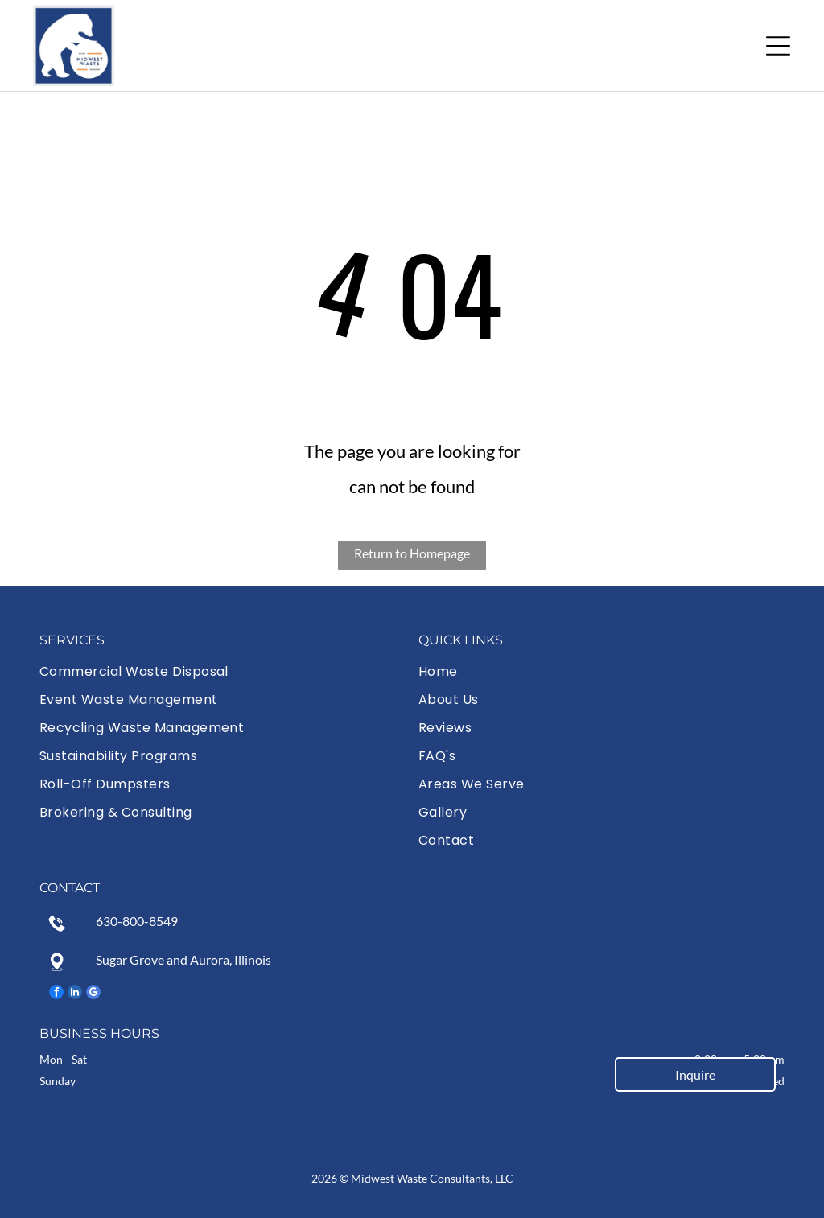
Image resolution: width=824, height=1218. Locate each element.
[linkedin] (75, 994)
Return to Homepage (412, 553)
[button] (778, 46)
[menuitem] (222, 671)
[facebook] (56, 994)
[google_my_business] (93, 994)
